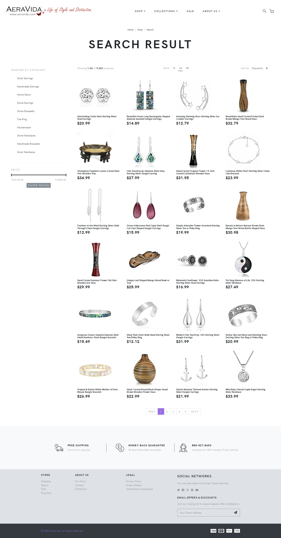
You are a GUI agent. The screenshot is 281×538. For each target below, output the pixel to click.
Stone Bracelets (25, 111)
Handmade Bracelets (28, 143)
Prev (152, 411)
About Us (211, 11)
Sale (190, 11)
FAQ (43, 489)
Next (195, 411)
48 (187, 68)
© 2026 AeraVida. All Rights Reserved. (62, 530)
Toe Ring (22, 119)
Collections (166, 11)
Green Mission (134, 485)
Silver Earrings (25, 78)
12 (173, 68)
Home (130, 29)
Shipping (46, 481)
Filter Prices (38, 185)
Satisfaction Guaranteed (139, 489)
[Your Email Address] (204, 512)
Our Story (80, 481)
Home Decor (24, 94)
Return (45, 485)
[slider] (11, 175)
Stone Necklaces (26, 135)
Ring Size (46, 493)
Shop (140, 11)
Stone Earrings (25, 102)
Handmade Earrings (28, 86)
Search (150, 29)
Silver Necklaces (26, 152)
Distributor (81, 489)
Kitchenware (24, 127)
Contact (79, 485)
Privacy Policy (133, 481)
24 (180, 68)
